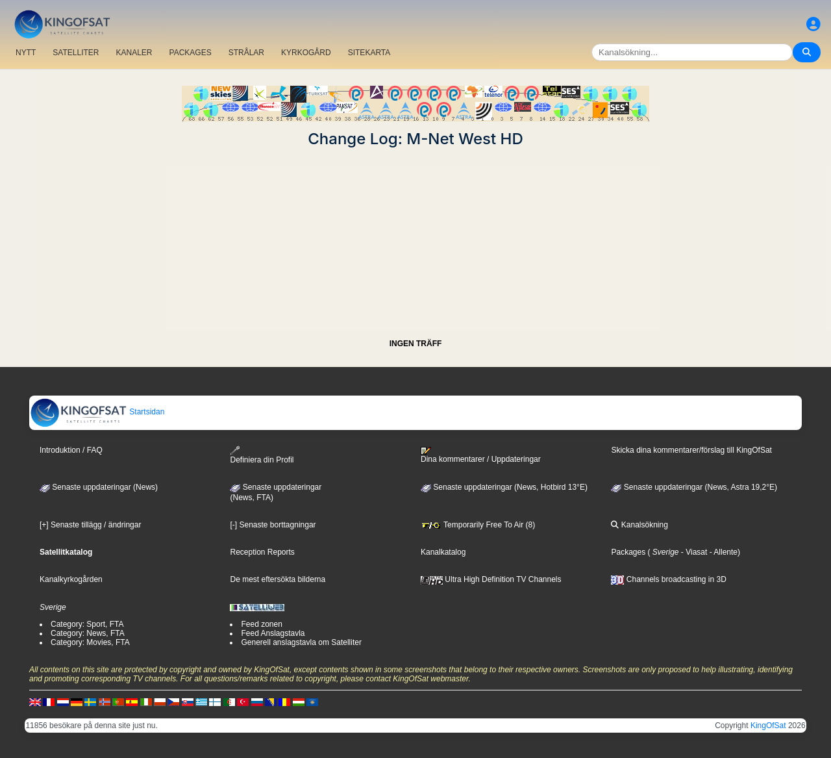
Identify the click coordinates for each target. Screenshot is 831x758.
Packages (628, 552)
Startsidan (97, 411)
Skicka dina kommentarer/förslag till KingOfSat (691, 450)
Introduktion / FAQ (71, 450)
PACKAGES (190, 52)
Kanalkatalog (443, 552)
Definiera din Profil (261, 455)
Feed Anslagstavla (272, 633)
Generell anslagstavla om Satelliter (301, 642)
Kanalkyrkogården (71, 579)
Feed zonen (261, 624)
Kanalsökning (639, 524)
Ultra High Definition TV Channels (491, 579)
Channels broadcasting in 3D (668, 579)
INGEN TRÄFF (416, 343)
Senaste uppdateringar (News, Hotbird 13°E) (504, 487)
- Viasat (693, 552)
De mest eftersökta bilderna (277, 579)
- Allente (722, 552)
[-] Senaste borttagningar (273, 524)
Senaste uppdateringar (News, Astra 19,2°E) (694, 487)
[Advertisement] (415, 239)
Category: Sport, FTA (87, 624)
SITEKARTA (369, 52)
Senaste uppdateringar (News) (99, 487)
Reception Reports (262, 552)
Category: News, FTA (88, 633)
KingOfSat (768, 725)
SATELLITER (76, 52)
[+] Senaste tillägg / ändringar (90, 524)
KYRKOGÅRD (306, 52)
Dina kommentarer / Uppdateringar (481, 455)
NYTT (26, 52)
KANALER (134, 52)
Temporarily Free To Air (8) (478, 524)
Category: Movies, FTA (90, 642)
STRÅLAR (246, 52)
